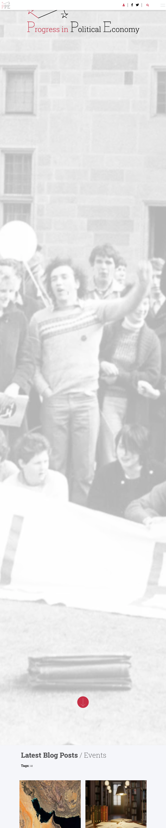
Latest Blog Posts (49, 755)
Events (95, 755)
